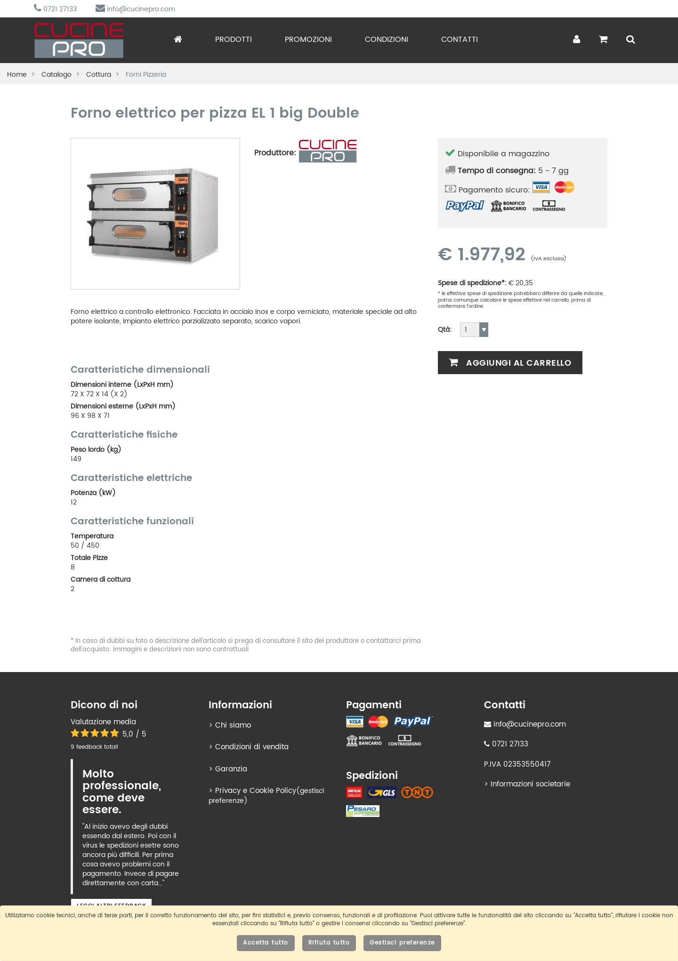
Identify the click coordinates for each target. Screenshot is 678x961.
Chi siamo (233, 725)
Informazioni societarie (530, 784)
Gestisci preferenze (402, 942)
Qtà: (445, 330)
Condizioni (386, 39)
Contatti (459, 39)
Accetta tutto (266, 942)
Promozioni (308, 39)
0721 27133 (55, 9)
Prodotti (233, 39)
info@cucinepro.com (135, 9)
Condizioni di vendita (252, 747)
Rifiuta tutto (329, 942)
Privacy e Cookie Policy (255, 791)
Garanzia (231, 769)
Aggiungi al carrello (510, 363)
